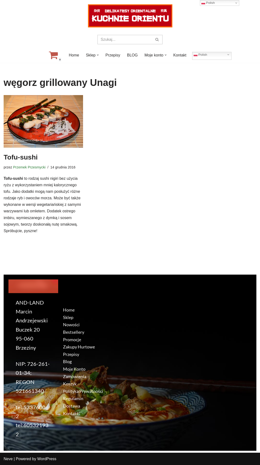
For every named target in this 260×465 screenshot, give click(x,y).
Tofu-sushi (21, 157)
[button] (98, 55)
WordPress (46, 459)
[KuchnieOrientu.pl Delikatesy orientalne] (130, 16)
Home (74, 55)
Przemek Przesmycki (29, 167)
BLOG (132, 55)
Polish (200, 54)
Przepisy (112, 55)
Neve (8, 459)
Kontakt (179, 55)
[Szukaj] (124, 39)
